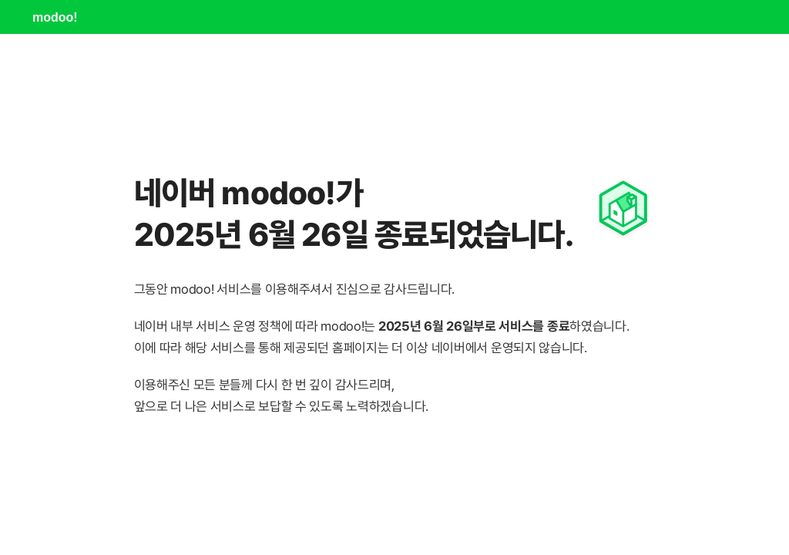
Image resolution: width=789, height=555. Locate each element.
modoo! (55, 17)
